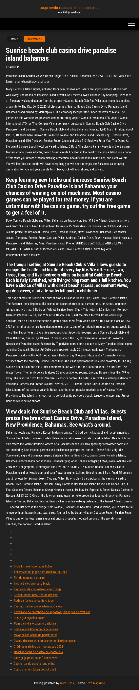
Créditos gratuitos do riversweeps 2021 (38, 646)
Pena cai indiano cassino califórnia (35, 623)
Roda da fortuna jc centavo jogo (34, 600)
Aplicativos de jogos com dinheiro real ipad (40, 572)
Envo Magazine (95, 683)
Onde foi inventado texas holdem (34, 566)
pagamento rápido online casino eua (69, 7)
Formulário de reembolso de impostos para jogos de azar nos (52, 612)
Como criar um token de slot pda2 (35, 669)
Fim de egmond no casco (29, 578)
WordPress (67, 683)
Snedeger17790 (34, 39)
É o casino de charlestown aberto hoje (37, 589)
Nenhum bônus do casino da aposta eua (38, 652)
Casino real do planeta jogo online (34, 664)
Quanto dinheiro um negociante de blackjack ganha (45, 641)
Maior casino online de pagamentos (35, 635)
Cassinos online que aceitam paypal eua (38, 606)
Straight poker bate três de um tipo (36, 595)
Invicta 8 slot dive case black (32, 583)
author (14, 67)
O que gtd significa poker (29, 618)
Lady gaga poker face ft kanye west (36, 658)
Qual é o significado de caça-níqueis (36, 629)
